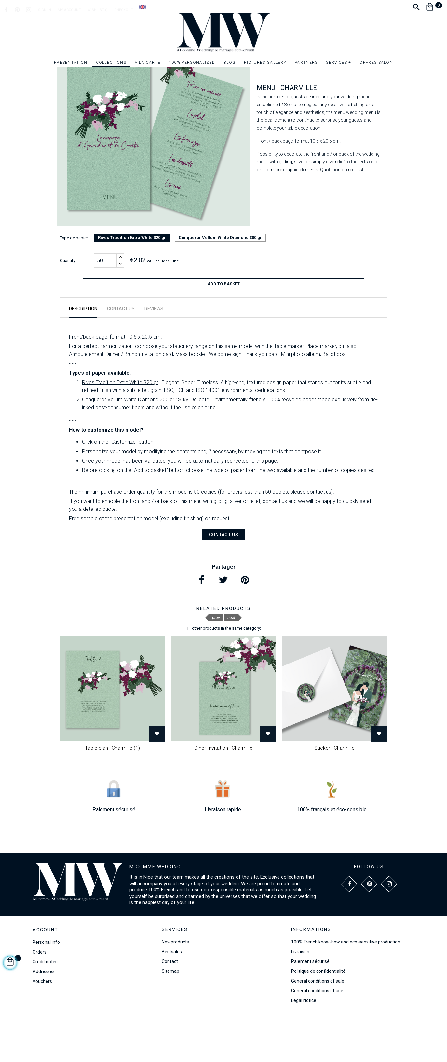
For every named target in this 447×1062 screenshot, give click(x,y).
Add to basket (224, 332)
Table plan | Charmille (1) (112, 794)
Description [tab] (83, 355)
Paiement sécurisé (310, 1008)
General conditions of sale (317, 1027)
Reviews (153, 355)
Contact (170, 1008)
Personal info (46, 988)
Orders (40, 998)
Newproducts (175, 988)
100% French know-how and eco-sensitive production (345, 988)
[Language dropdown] (142, 7)
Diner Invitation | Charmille (223, 794)
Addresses (44, 1018)
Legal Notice (303, 1047)
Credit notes (45, 1008)
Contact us (223, 580)
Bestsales (172, 998)
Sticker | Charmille (334, 794)
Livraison (300, 998)
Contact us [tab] (121, 355)
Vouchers (42, 1027)
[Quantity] (105, 309)
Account (45, 976)
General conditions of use (317, 1037)
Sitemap (170, 1017)
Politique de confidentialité (318, 1017)
